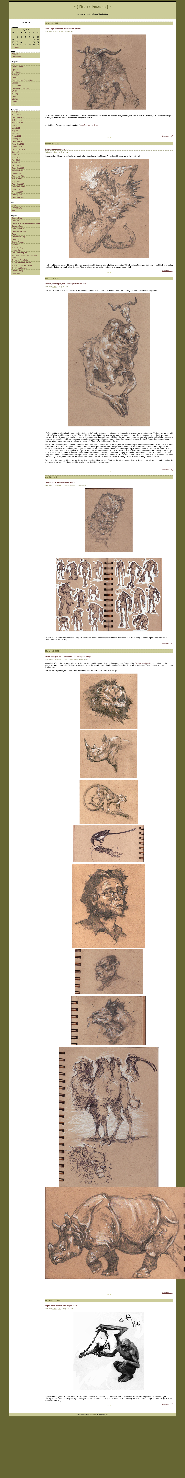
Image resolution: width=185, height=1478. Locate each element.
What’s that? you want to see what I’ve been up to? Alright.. (68, 656)
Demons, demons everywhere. (57, 149)
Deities (14, 96)
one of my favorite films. (89, 125)
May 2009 (16, 181)
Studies (15, 99)
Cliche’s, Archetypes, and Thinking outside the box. (65, 284)
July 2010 (15, 152)
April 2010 (16, 160)
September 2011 (18, 123)
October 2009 (17, 173)
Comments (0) (167, 470)
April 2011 (16, 133)
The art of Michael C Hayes (22, 266)
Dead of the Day (18, 229)
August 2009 (17, 179)
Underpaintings (18, 271)
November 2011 (18, 117)
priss (106, 1414)
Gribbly (14, 102)
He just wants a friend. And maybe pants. (61, 1306)
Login (14, 205)
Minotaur (15, 75)
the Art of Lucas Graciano (21, 263)
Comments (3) (167, 136)
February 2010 (17, 165)
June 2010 (16, 155)
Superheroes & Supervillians (22, 80)
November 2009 (18, 171)
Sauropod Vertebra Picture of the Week (24, 256)
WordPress (92, 1414)
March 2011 (16, 136)
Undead (15, 83)
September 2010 (18, 149)
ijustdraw (15, 245)
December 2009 (18, 168)
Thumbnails (16, 72)
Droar (14, 234)
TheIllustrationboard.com (144, 663)
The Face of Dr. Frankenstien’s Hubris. (60, 483)
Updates (15, 70)
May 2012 (16, 112)
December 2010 (18, 141)
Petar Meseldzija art (19, 253)
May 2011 (16, 131)
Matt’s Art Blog (17, 247)
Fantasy (15, 94)
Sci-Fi (14, 104)
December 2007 (18, 198)
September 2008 (18, 187)
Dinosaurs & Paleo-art (20, 88)
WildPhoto (16, 274)
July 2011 (15, 125)
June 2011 (16, 128)
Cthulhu (15, 78)
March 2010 (16, 163)
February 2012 (17, 115)
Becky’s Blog (17, 218)
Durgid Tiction (17, 239)
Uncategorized (17, 67)
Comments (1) (167, 271)
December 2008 (18, 184)
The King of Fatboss (19, 268)
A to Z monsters (18, 86)
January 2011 (17, 139)
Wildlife (15, 91)
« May (17, 47)
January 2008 (17, 195)
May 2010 (16, 157)
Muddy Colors (17, 250)
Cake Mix (15, 221)
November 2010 (18, 144)
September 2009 (18, 176)
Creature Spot (17, 226)
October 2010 (17, 147)
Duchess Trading (18, 237)
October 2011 (17, 120)
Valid (17, 208)
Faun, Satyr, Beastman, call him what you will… (64, 29)
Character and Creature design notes (26, 223)
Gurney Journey (18, 242)
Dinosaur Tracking (19, 231)
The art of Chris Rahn (20, 260)
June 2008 (16, 189)
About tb (15, 54)
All (13, 64)
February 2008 (17, 192)
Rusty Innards (92, 7)
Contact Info (16, 57)
